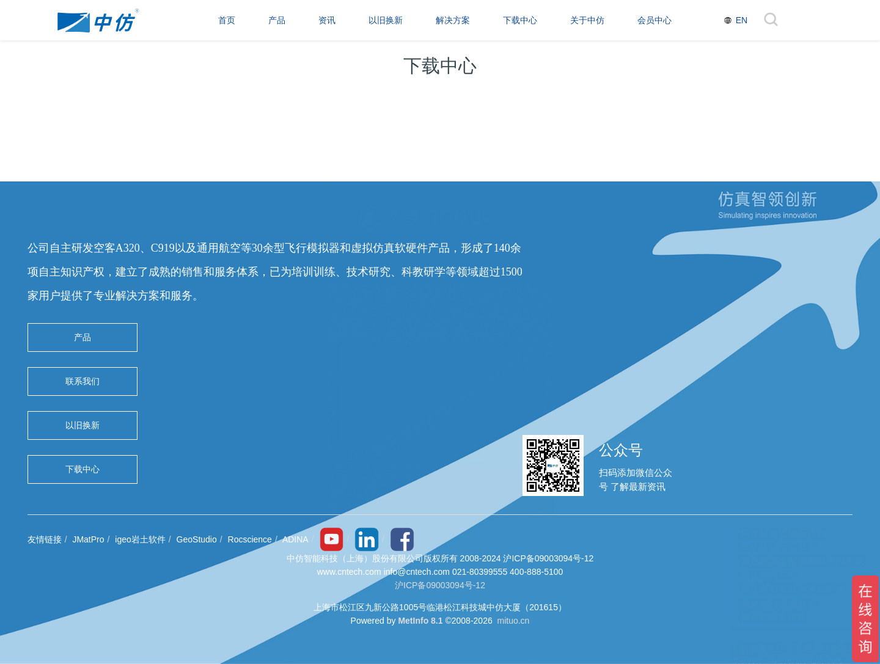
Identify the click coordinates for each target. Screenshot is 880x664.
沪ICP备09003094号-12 (440, 585)
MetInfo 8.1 (420, 621)
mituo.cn (513, 621)
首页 (226, 20)
